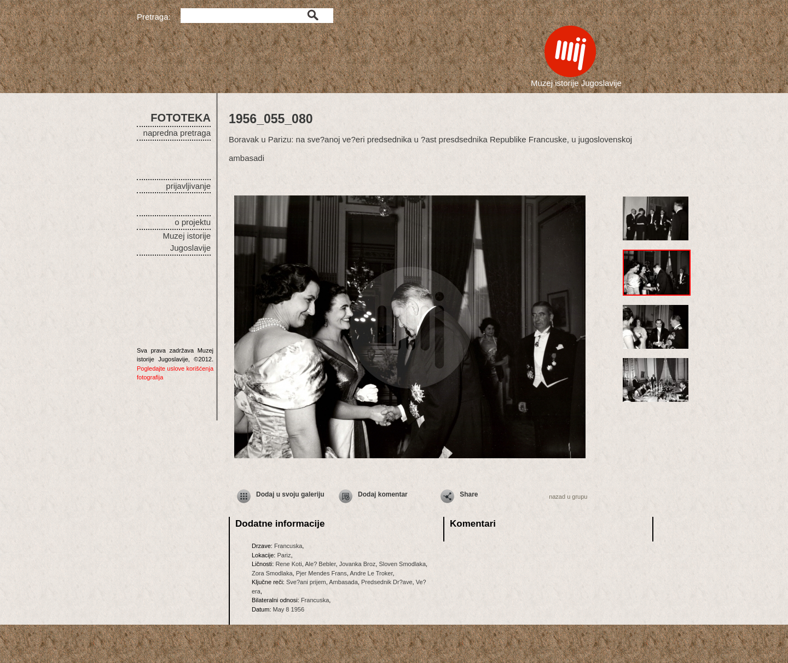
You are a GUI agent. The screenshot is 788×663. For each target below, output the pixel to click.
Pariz (284, 555)
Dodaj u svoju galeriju (290, 494)
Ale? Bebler (320, 564)
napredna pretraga (177, 132)
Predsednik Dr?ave (387, 582)
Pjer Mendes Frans (321, 573)
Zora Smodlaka (272, 573)
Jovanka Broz (357, 564)
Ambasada (343, 582)
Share (469, 494)
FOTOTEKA (180, 118)
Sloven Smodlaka (402, 564)
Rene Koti (288, 564)
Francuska (288, 546)
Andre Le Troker (371, 573)
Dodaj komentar (383, 494)
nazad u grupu (568, 496)
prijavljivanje (188, 186)
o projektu (193, 222)
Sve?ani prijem (306, 582)
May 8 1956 (288, 609)
